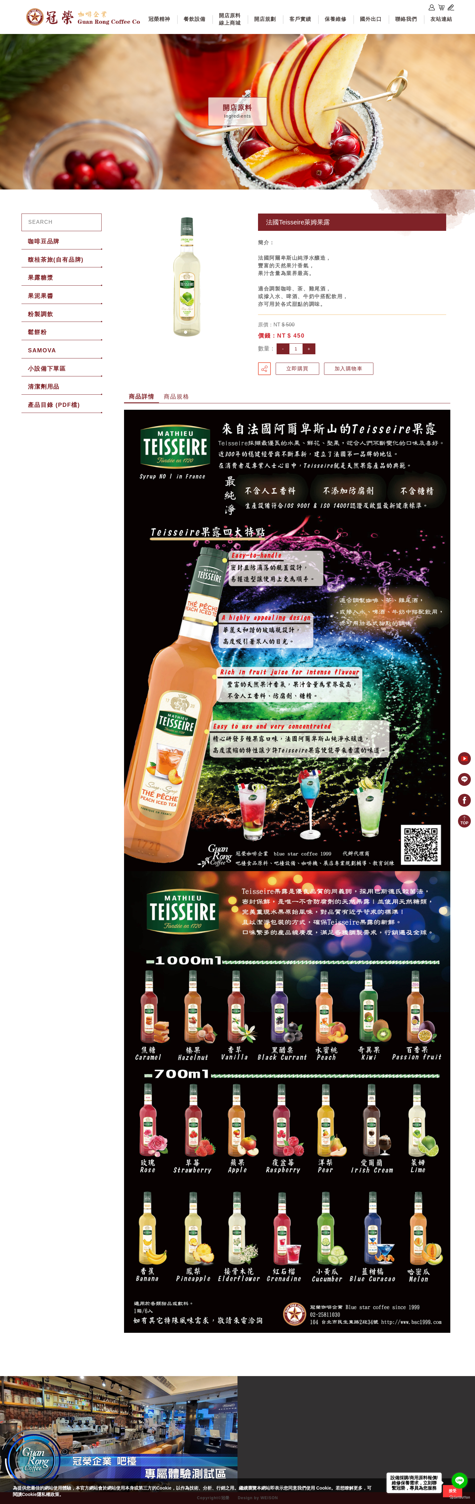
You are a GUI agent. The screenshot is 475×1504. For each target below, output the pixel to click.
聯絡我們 (406, 19)
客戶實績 (300, 19)
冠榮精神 (159, 19)
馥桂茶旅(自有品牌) (56, 259)
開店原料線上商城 (230, 19)
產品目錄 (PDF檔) (54, 405)
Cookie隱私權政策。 (43, 1494)
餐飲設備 (194, 19)
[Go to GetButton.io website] (459, 1497)
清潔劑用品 (44, 386)
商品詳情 (141, 396)
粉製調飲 (40, 314)
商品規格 (176, 396)
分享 (264, 368)
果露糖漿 (40, 277)
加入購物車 (349, 368)
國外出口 (371, 19)
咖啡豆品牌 (44, 241)
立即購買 (297, 368)
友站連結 (441, 19)
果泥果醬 (40, 296)
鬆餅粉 (37, 332)
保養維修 (335, 19)
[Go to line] (460, 1481)
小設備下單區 (47, 368)
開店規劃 (265, 19)
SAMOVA (42, 350)
